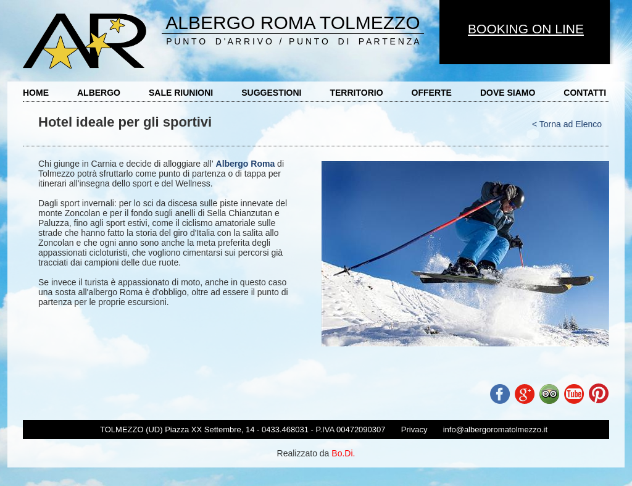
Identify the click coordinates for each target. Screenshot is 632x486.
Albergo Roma (245, 164)
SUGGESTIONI (271, 93)
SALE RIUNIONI (181, 93)
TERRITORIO (356, 93)
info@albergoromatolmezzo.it (495, 429)
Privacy (414, 429)
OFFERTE (432, 93)
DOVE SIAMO (507, 93)
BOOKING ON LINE (526, 29)
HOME (36, 93)
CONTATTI (584, 93)
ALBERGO (98, 93)
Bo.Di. (343, 453)
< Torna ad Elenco (567, 124)
